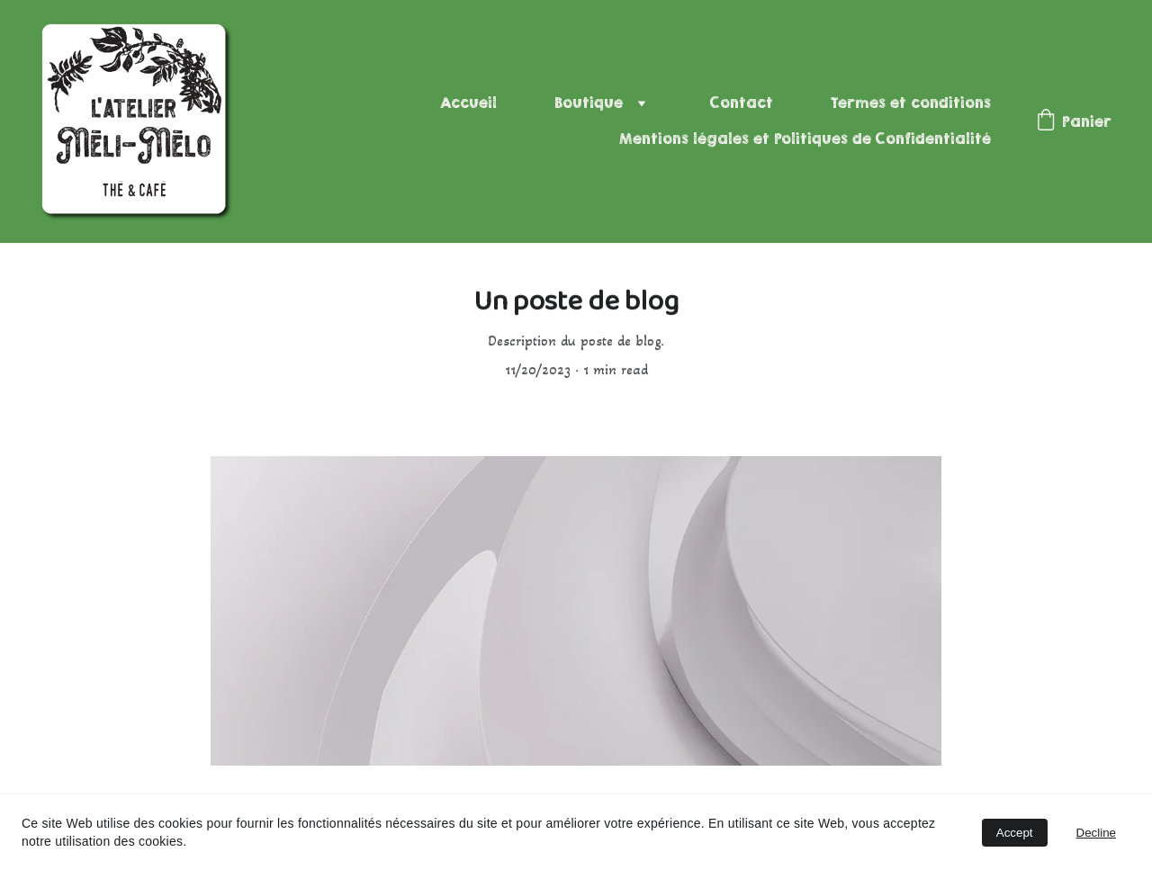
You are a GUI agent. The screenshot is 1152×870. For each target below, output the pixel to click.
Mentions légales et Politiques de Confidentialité (805, 139)
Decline (1096, 832)
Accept (1014, 832)
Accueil (468, 103)
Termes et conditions (911, 103)
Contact (741, 103)
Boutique (588, 103)
